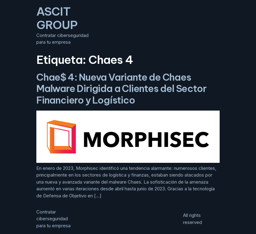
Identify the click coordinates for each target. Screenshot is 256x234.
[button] (213, 25)
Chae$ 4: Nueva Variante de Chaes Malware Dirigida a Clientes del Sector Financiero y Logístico (121, 88)
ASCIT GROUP (56, 18)
